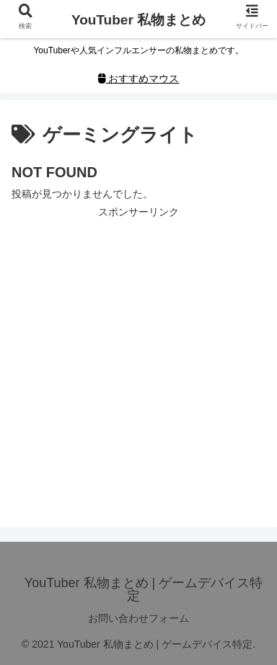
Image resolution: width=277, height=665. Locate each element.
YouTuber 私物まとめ (138, 19)
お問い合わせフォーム (138, 618)
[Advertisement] (138, 359)
